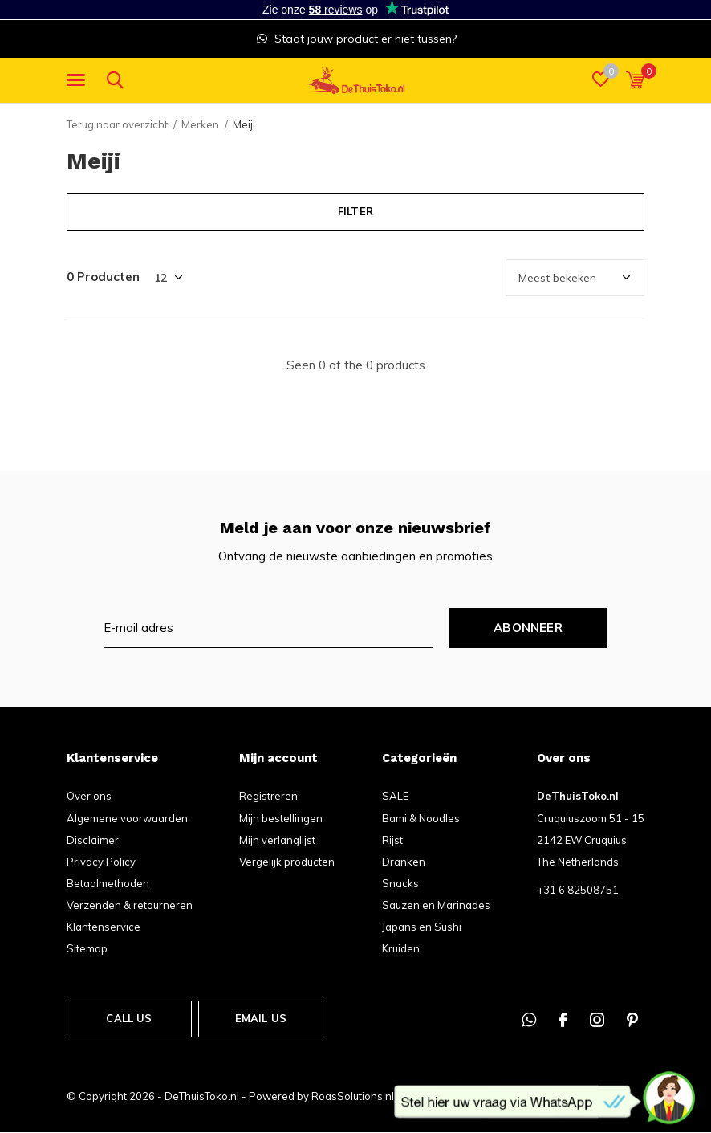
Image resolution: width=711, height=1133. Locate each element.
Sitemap (87, 948)
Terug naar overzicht (117, 124)
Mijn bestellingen (281, 818)
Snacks (400, 883)
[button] (79, 80)
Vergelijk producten (287, 861)
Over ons (89, 795)
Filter (355, 211)
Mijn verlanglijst (277, 839)
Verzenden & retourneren (130, 905)
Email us (260, 1018)
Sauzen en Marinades (436, 905)
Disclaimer (93, 839)
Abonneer (528, 627)
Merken (200, 124)
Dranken (403, 861)
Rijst (392, 839)
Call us (129, 1018)
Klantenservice (103, 926)
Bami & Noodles (421, 818)
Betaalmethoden (108, 883)
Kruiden (401, 948)
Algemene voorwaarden (127, 818)
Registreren (268, 795)
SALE (395, 795)
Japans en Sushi (421, 926)
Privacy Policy (101, 861)
